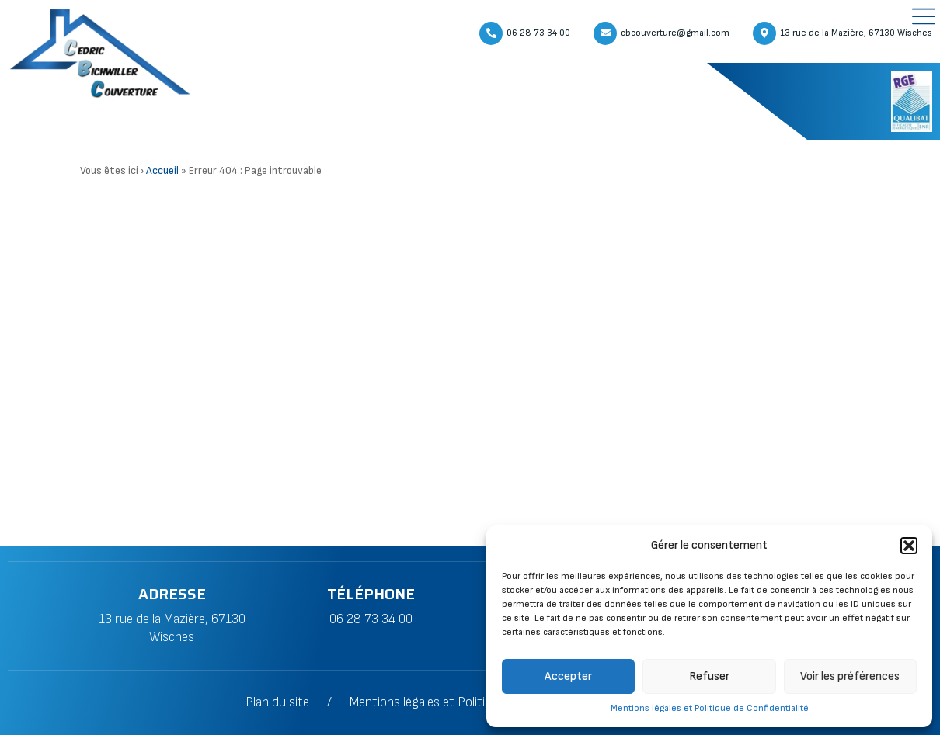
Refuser (709, 676)
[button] (909, 545)
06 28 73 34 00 (371, 619)
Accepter (568, 676)
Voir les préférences (850, 676)
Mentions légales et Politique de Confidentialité (710, 708)
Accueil (162, 171)
